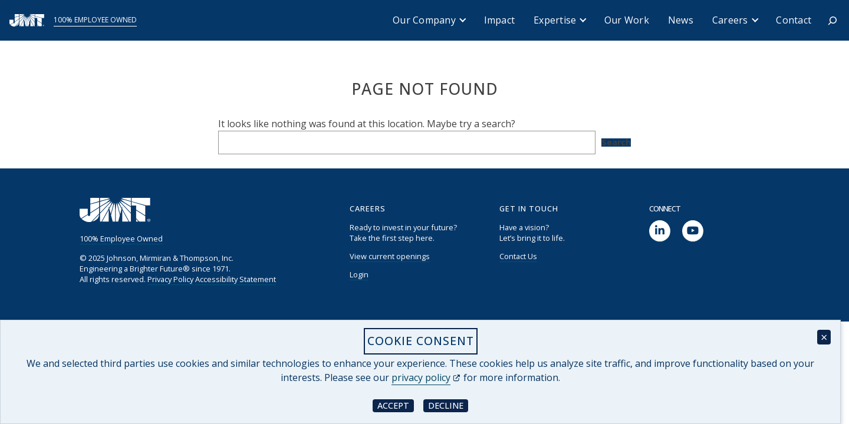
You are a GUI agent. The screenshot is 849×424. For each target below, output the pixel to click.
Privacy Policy (170, 279)
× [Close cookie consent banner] (824, 337)
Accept (395, 404)
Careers (730, 20)
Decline (448, 404)
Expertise (555, 20)
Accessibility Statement (235, 279)
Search (616, 142)
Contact (793, 20)
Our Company (424, 20)
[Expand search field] (832, 21)
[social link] (659, 231)
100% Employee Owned (95, 20)
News (680, 20)
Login (359, 274)
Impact (499, 20)
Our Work (626, 20)
